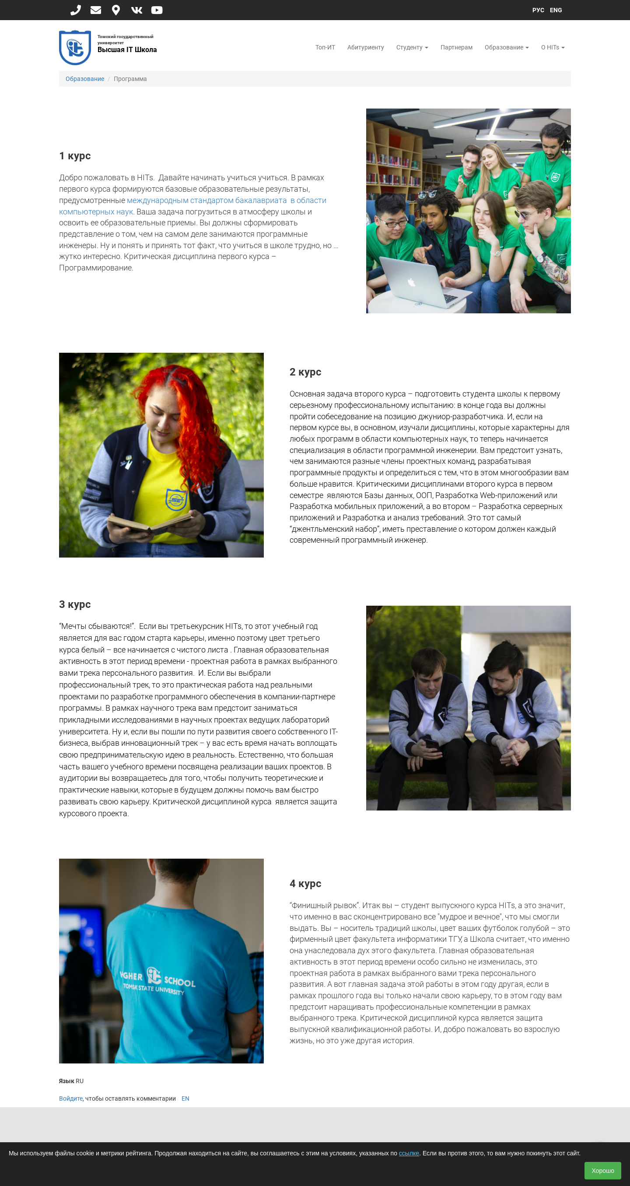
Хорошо (603, 1170)
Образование (507, 47)
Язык (66, 1080)
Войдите (71, 1098)
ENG (556, 10)
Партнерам (456, 47)
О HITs (553, 47)
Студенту (412, 47)
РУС (538, 10)
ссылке (409, 1153)
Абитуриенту (365, 47)
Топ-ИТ (325, 47)
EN (185, 1098)
